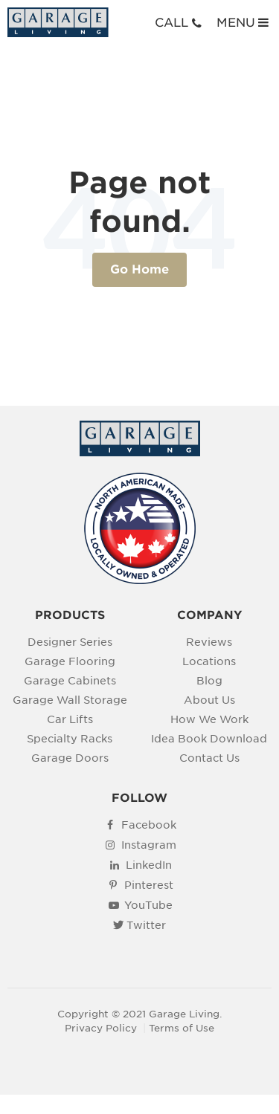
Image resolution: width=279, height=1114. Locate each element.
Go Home (139, 269)
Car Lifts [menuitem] (70, 719)
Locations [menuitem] (209, 661)
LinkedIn (149, 864)
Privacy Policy (101, 1028)
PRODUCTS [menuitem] (70, 615)
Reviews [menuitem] (209, 641)
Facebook (148, 824)
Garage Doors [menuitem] (70, 757)
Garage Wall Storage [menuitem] (70, 699)
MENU (244, 22)
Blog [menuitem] (209, 680)
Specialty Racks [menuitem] (69, 738)
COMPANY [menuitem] (209, 615)
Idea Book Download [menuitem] (209, 738)
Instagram (148, 844)
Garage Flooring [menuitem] (70, 661)
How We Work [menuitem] (209, 719)
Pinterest (148, 884)
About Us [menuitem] (209, 699)
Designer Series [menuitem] (70, 641)
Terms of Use (181, 1028)
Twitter (146, 925)
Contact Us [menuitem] (209, 757)
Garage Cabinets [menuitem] (70, 680)
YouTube (148, 904)
